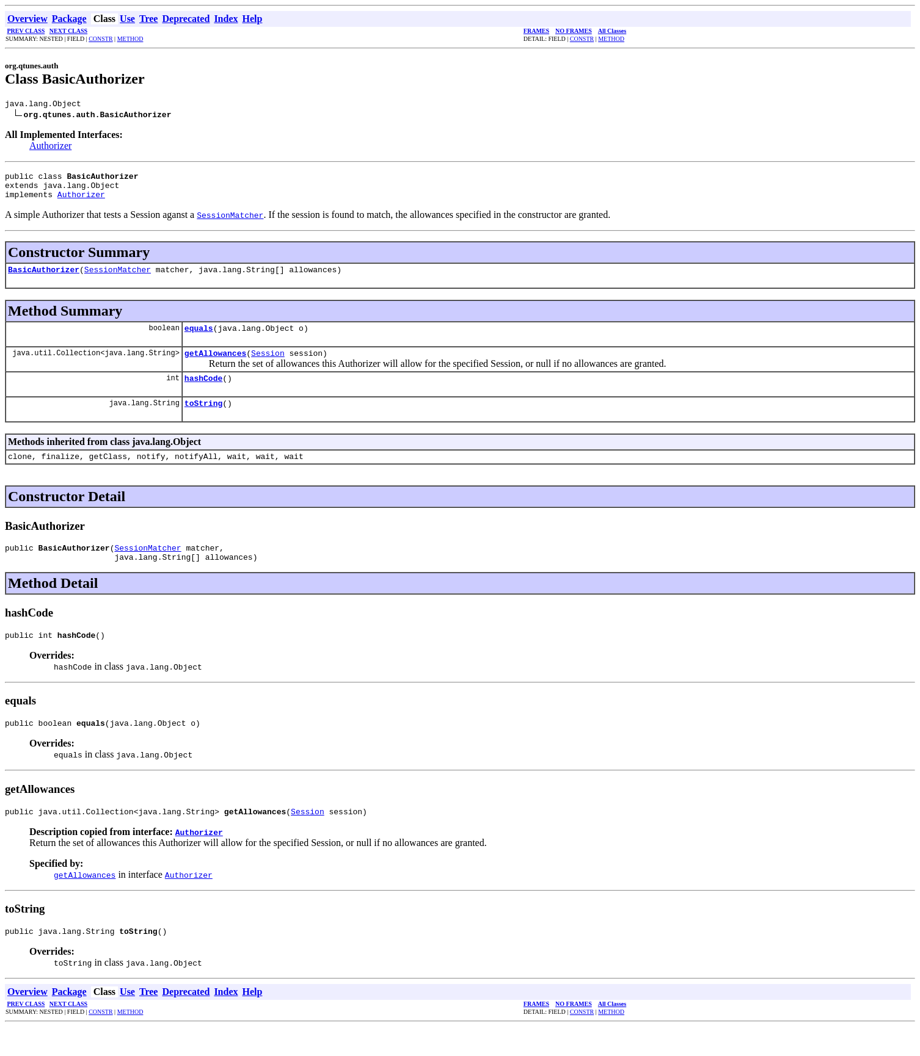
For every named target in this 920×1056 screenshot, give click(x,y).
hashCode (203, 392)
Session (268, 365)
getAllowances (215, 365)
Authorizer (50, 147)
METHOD (130, 38)
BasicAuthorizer (43, 278)
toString (203, 419)
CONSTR (100, 38)
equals (198, 338)
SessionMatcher (117, 278)
